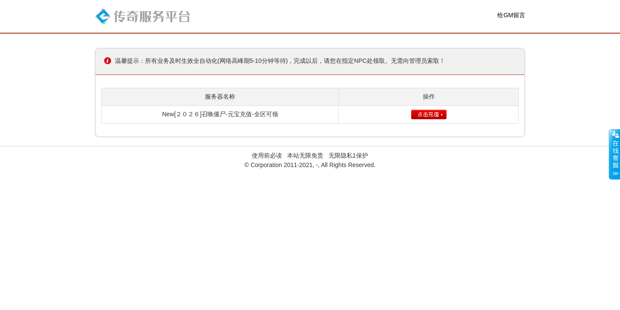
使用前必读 (267, 155)
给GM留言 (511, 15)
